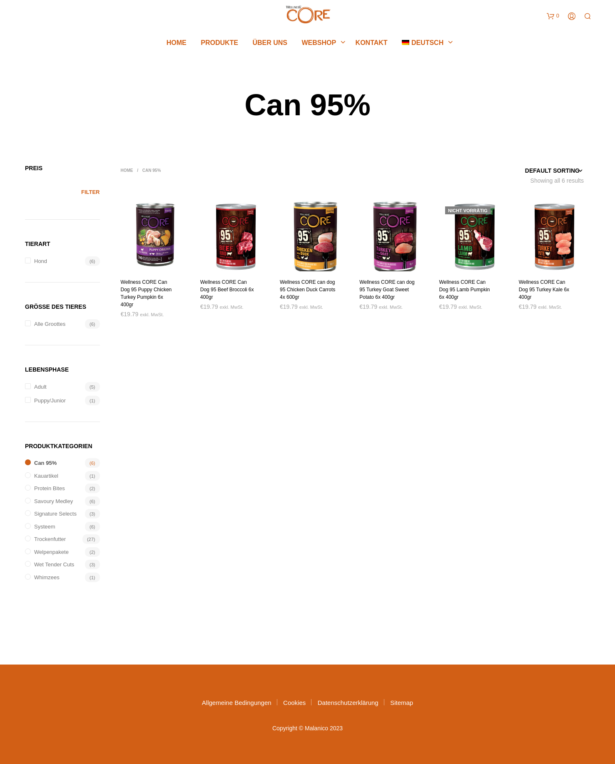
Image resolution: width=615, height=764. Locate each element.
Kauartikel (46, 476)
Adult (40, 387)
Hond (40, 261)
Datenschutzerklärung (348, 702)
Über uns (269, 43)
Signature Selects (55, 514)
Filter (90, 192)
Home (177, 43)
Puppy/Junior (50, 400)
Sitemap (401, 702)
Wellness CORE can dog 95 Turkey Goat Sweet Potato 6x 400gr (387, 289)
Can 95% (45, 463)
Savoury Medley (53, 501)
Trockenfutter (50, 539)
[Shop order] (539, 171)
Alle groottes (49, 324)
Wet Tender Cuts (54, 564)
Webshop (318, 43)
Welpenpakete (51, 552)
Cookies (294, 702)
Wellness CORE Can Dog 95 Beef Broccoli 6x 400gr (227, 289)
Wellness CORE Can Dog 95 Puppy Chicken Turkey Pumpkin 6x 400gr (146, 293)
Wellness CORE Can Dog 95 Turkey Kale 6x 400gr (544, 289)
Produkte (219, 43)
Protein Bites (49, 488)
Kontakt (372, 43)
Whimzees (47, 577)
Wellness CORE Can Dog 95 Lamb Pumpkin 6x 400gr (464, 289)
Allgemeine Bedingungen (236, 702)
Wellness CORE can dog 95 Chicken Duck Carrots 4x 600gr (307, 289)
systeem (44, 526)
